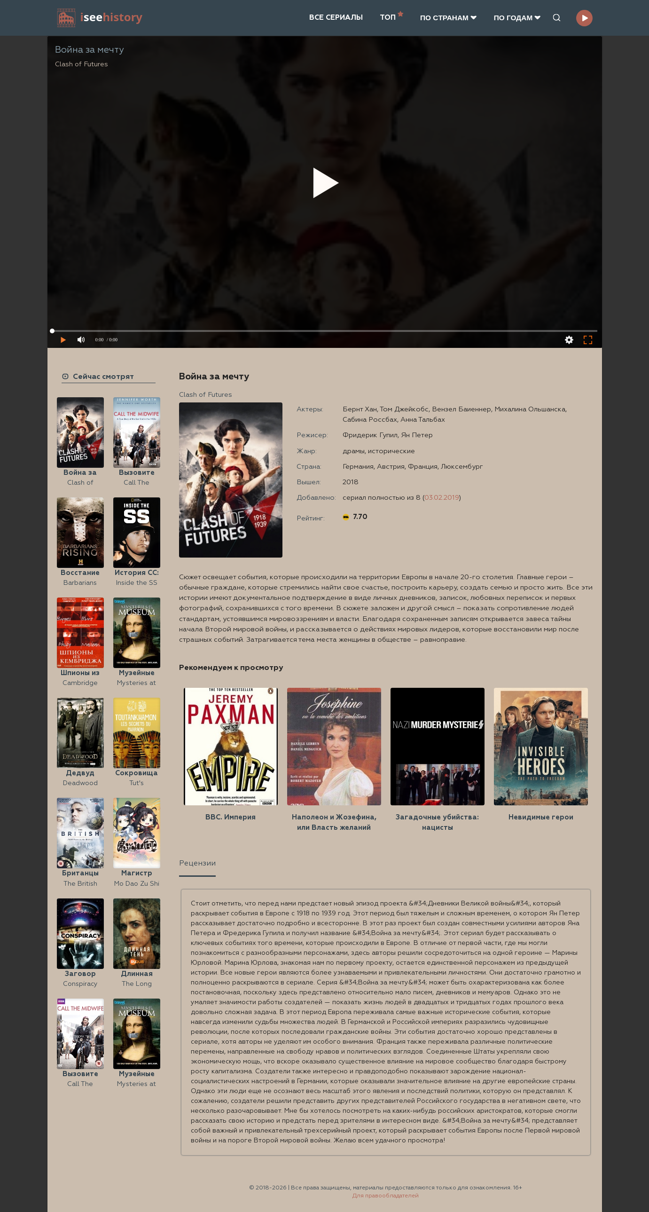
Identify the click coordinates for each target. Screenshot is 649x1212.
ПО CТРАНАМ (448, 17)
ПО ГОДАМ (517, 17)
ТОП (392, 16)
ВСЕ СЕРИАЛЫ (336, 17)
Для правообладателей (385, 1196)
